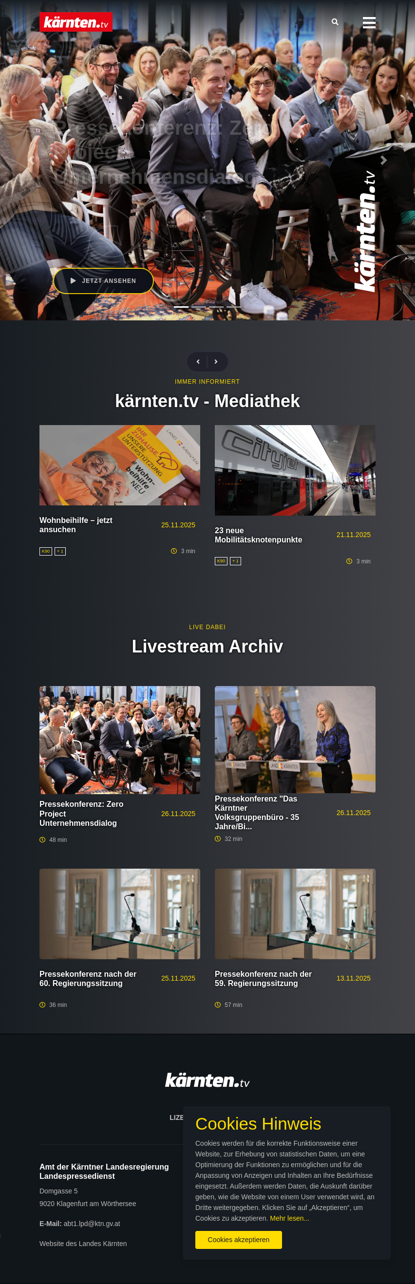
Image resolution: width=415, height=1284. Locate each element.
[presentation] (202, 362)
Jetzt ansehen (103, 281)
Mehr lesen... (289, 1218)
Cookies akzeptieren (239, 1240)
